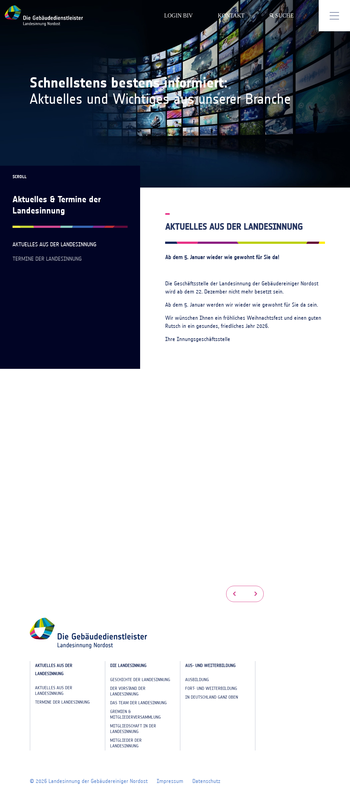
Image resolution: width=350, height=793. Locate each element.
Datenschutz (206, 781)
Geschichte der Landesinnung (140, 679)
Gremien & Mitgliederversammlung (135, 714)
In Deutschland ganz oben (211, 697)
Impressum (170, 781)
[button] (234, 594)
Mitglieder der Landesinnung (126, 743)
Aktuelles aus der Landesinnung (54, 244)
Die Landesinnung (128, 665)
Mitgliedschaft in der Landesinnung (133, 729)
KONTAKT (231, 16)
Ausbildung (197, 679)
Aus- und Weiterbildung (210, 665)
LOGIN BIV (178, 16)
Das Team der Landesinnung (138, 702)
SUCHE (282, 16)
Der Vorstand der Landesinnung (127, 691)
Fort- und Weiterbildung (211, 688)
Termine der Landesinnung (47, 259)
